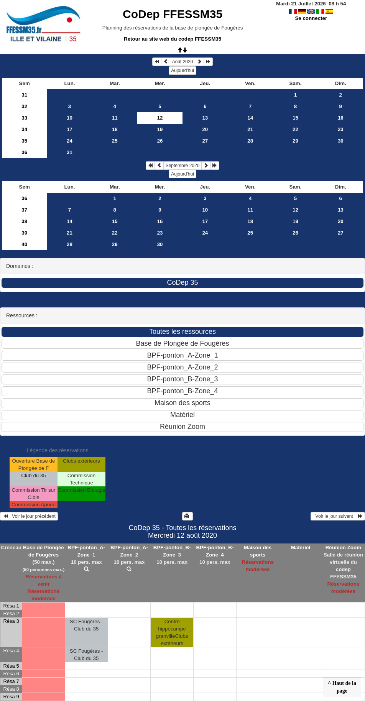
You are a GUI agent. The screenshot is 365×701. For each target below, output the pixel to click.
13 (205, 118)
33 (24, 118)
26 (160, 141)
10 (69, 118)
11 (115, 118)
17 (69, 129)
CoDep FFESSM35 (172, 14)
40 (24, 244)
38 (24, 221)
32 (24, 106)
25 (115, 141)
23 (341, 129)
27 (205, 141)
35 (24, 141)
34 (24, 129)
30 (341, 141)
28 (250, 141)
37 (24, 210)
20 (205, 129)
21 (250, 129)
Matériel (300, 547)
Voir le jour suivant (338, 516)
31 (24, 95)
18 (115, 129)
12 (295, 210)
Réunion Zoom (343, 547)
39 (24, 233)
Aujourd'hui (182, 70)
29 (295, 141)
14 (250, 118)
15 (295, 118)
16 (341, 118)
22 (295, 129)
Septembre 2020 (183, 165)
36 (24, 152)
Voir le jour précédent (29, 516)
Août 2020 (182, 61)
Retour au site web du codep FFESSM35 (172, 39)
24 (69, 141)
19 (160, 129)
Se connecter (311, 18)
